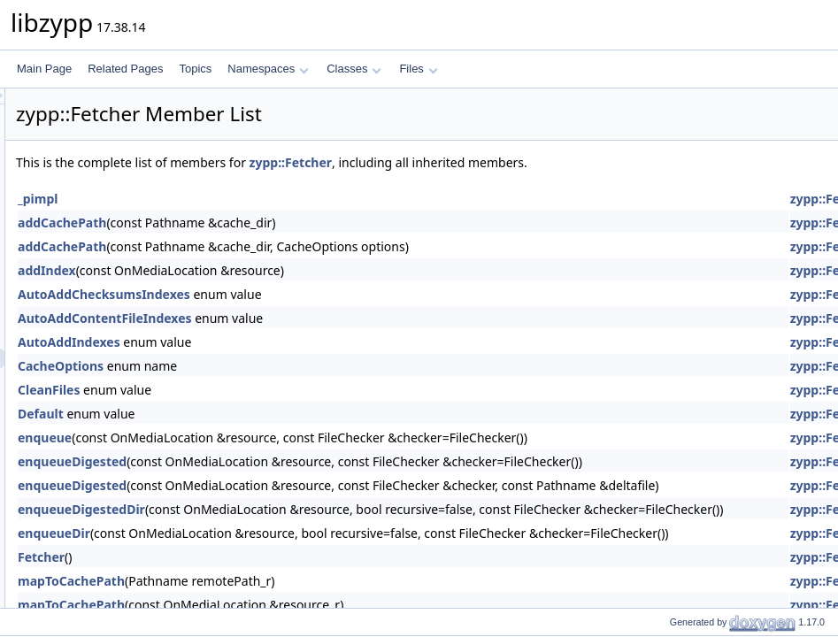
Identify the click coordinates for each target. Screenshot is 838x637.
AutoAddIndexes (290, 342)
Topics (195, 68)
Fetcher (262, 557)
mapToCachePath (292, 580)
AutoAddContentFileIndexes (326, 318)
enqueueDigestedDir (302, 509)
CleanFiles (270, 389)
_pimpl (259, 198)
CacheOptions (282, 365)
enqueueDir (275, 533)
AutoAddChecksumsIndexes (325, 294)
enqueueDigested (293, 461)
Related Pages (125, 68)
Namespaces (267, 68)
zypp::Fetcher (512, 162)
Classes (354, 68)
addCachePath (283, 222)
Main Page (44, 68)
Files (418, 68)
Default (262, 413)
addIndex (268, 270)
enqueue (266, 437)
